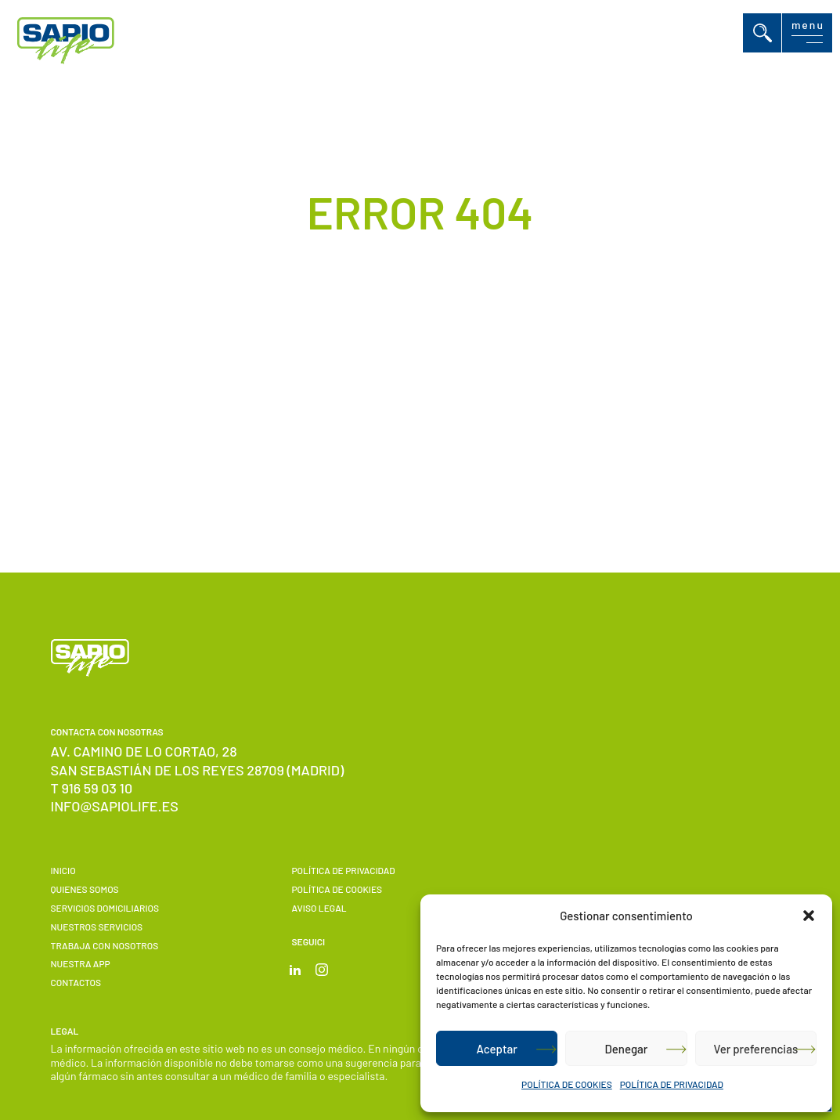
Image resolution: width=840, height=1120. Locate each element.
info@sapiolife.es (114, 806)
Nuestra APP (80, 963)
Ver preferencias (755, 1049)
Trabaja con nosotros (105, 945)
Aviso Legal (318, 907)
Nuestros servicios (97, 926)
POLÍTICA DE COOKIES (566, 1083)
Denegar (626, 1049)
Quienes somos (85, 888)
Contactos (76, 982)
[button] (809, 915)
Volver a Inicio (400, 430)
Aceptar (496, 1049)
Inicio (63, 870)
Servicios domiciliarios (105, 907)
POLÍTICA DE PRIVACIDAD (671, 1083)
